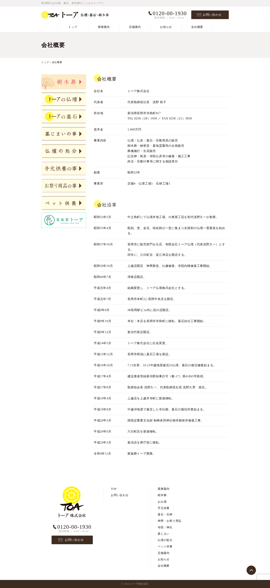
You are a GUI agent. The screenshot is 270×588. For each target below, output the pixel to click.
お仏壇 (162, 501)
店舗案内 (135, 26)
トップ (72, 26)
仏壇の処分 (165, 540)
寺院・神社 (165, 527)
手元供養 (164, 508)
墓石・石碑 (165, 514)
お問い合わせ (212, 14)
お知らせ (166, 26)
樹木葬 (162, 495)
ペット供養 (165, 546)
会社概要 (197, 26)
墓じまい (164, 533)
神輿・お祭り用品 (169, 520)
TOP (113, 488)
